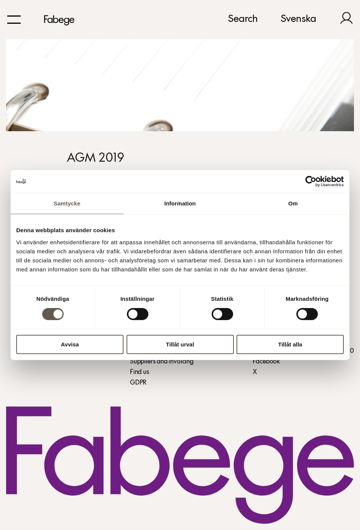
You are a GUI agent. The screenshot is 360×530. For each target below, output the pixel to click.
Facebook (266, 361)
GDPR (138, 382)
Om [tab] (292, 203)
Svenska (298, 19)
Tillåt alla (290, 344)
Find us (139, 372)
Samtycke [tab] (67, 203)
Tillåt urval (180, 344)
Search (243, 19)
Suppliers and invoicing (162, 361)
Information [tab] (180, 203)
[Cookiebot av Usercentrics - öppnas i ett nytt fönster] (311, 181)
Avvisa (70, 344)
